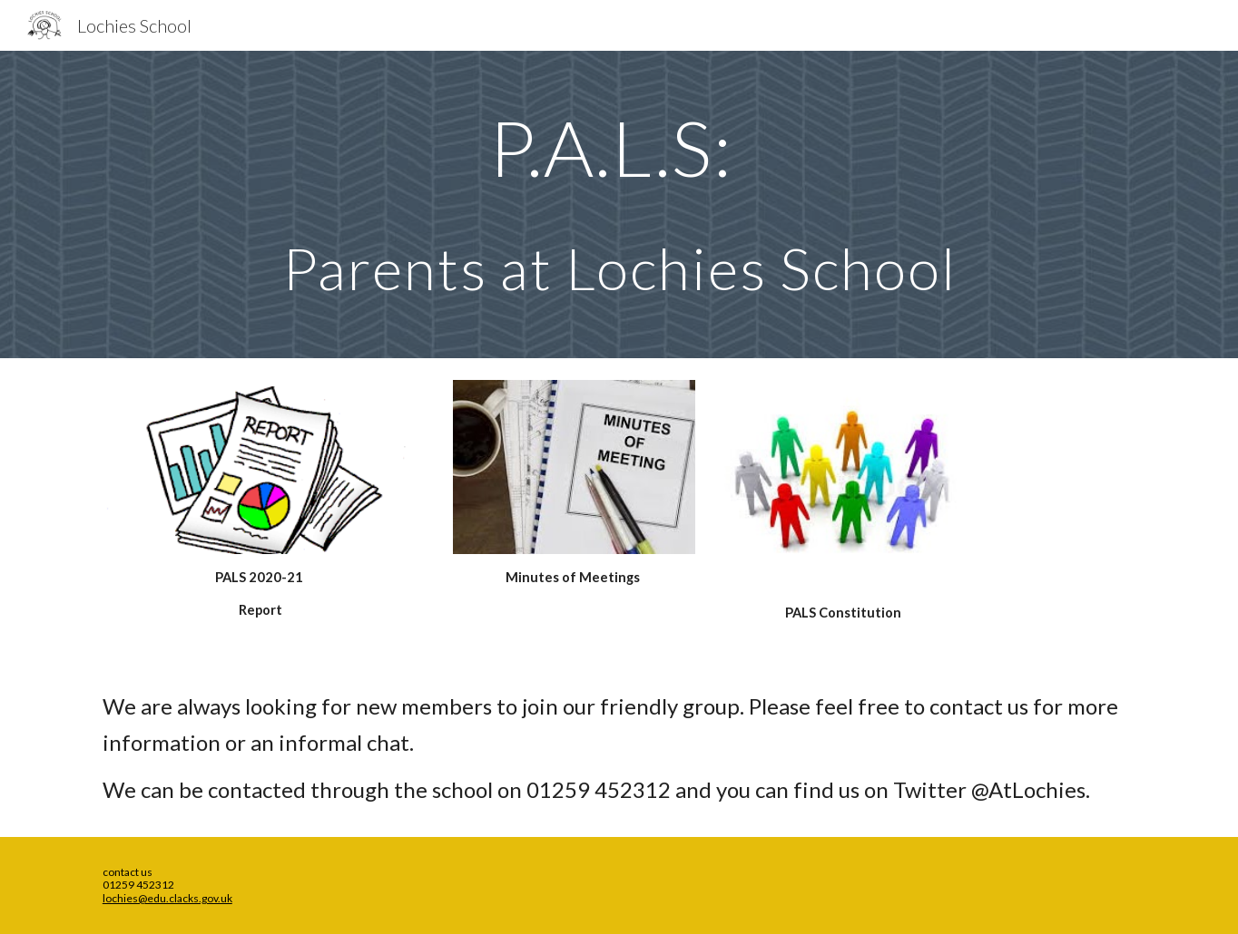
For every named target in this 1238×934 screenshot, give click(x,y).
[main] (619, 204)
